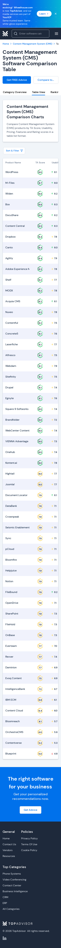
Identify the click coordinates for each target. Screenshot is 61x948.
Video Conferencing (14, 879)
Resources (9, 856)
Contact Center (12, 885)
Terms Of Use (29, 844)
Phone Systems (12, 873)
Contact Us (9, 844)
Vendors (8, 850)
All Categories (11, 909)
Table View (38, 92)
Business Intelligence (15, 891)
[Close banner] (55, 13)
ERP (5, 903)
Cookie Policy (29, 850)
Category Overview (15, 92)
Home (6, 838)
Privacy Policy (29, 838)
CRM (5, 897)
